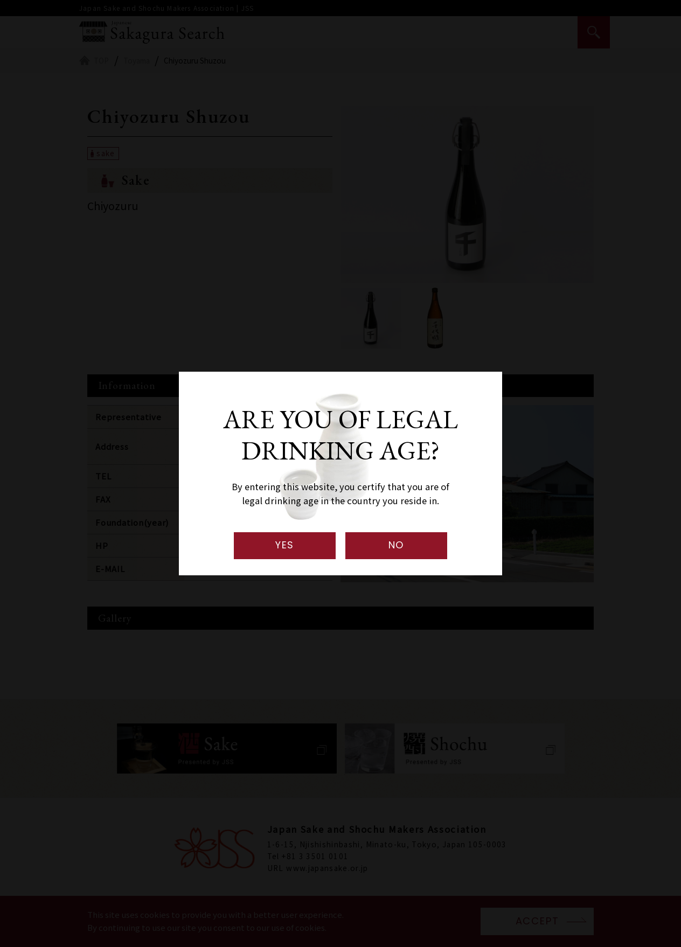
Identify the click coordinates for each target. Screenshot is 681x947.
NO (396, 545)
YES (284, 545)
